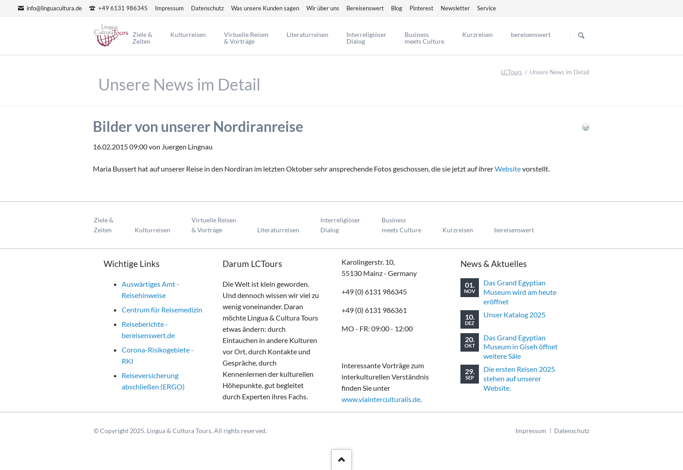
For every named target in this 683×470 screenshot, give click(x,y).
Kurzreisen (457, 230)
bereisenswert (514, 230)
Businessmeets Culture (401, 225)
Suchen (581, 36)
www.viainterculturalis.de (381, 399)
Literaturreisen (278, 230)
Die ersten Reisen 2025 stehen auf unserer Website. (519, 378)
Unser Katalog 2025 (514, 314)
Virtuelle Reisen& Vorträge (213, 225)
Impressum (530, 430)
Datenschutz (571, 430)
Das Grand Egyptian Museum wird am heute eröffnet (519, 291)
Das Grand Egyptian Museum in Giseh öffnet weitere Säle (520, 346)
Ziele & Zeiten (104, 225)
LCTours (511, 72)
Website (508, 168)
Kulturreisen (152, 230)
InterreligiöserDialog (340, 225)
